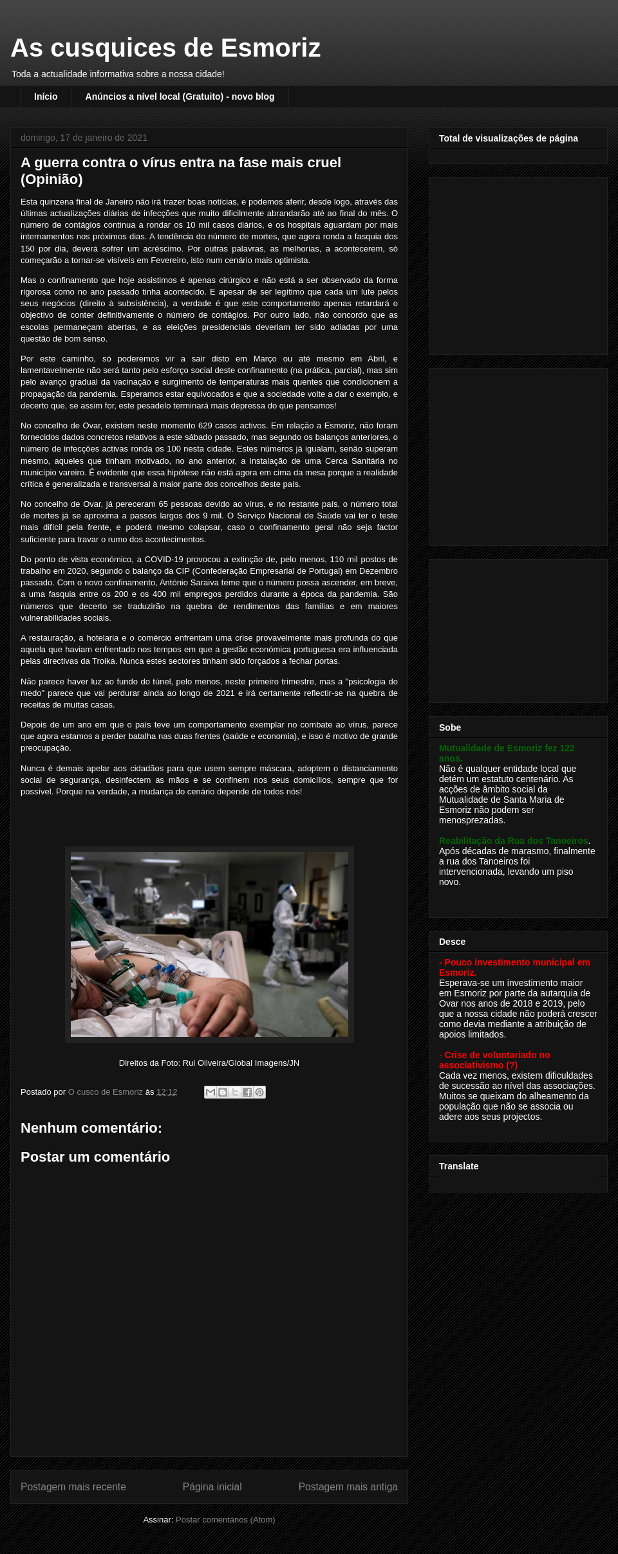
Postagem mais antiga (348, 1486)
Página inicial (212, 1486)
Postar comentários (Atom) (226, 1519)
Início (46, 96)
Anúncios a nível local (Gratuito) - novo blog (180, 96)
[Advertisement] (519, 262)
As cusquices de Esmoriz (165, 47)
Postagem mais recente (73, 1486)
